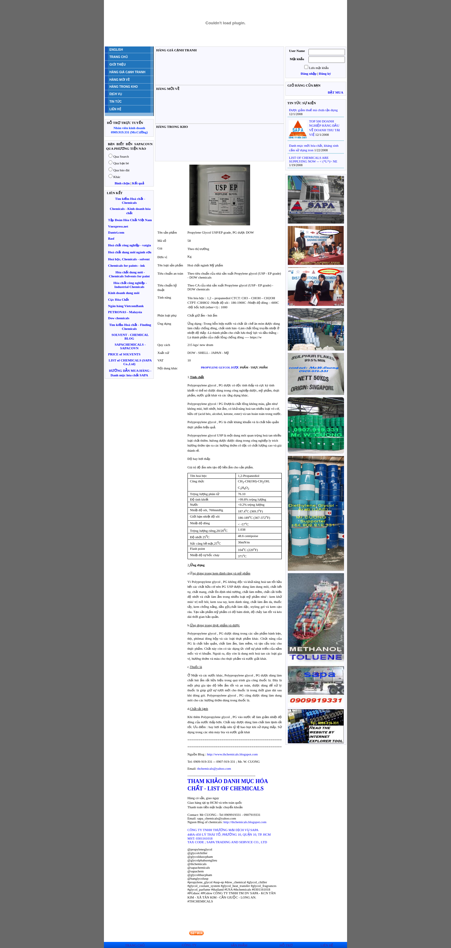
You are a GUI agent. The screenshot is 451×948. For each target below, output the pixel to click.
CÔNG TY (189, 945)
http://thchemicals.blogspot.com (244, 822)
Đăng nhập (308, 73)
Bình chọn (122, 183)
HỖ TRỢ (286, 945)
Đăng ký (325, 73)
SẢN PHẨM (239, 945)
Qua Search (121, 156)
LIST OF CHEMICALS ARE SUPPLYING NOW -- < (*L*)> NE (313, 159)
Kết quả (138, 183)
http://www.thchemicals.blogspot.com (232, 754)
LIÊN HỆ (327, 945)
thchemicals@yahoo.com (214, 768)
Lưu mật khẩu (319, 68)
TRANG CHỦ (135, 945)
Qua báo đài (121, 170)
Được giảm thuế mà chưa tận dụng (313, 110)
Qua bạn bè (121, 163)
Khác (116, 177)
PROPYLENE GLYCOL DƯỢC (220, 367)
